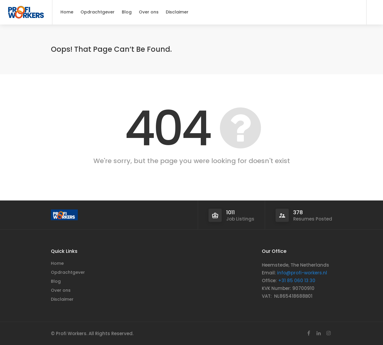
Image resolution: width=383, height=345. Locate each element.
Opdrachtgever (97, 12)
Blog (127, 12)
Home (66, 12)
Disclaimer (177, 12)
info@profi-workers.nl (302, 273)
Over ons (149, 12)
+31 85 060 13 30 (296, 280)
